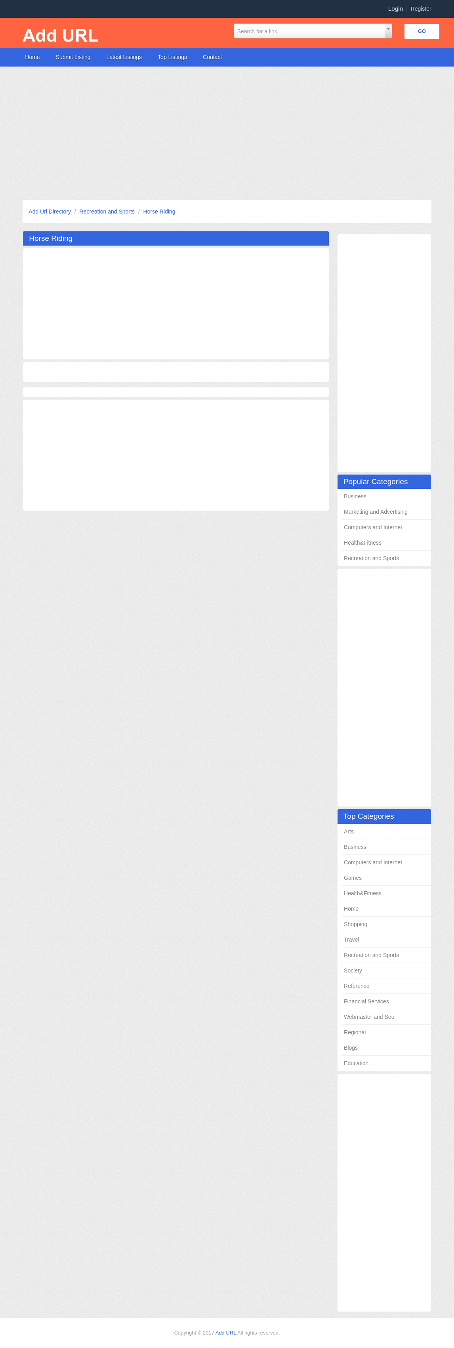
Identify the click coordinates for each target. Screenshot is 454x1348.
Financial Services (366, 1001)
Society (353, 970)
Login (395, 8)
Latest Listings (124, 57)
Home (32, 57)
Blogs (351, 1048)
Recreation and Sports (108, 211)
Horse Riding (159, 211)
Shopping (355, 924)
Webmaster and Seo (369, 1017)
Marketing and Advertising (376, 512)
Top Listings (172, 57)
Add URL (226, 1333)
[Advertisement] (227, 133)
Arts (349, 831)
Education (356, 1063)
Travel (351, 939)
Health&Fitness (363, 543)
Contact (212, 57)
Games (353, 878)
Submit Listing (73, 57)
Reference (357, 986)
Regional (355, 1032)
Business (355, 496)
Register (421, 9)
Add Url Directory (50, 211)
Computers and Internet (373, 527)
